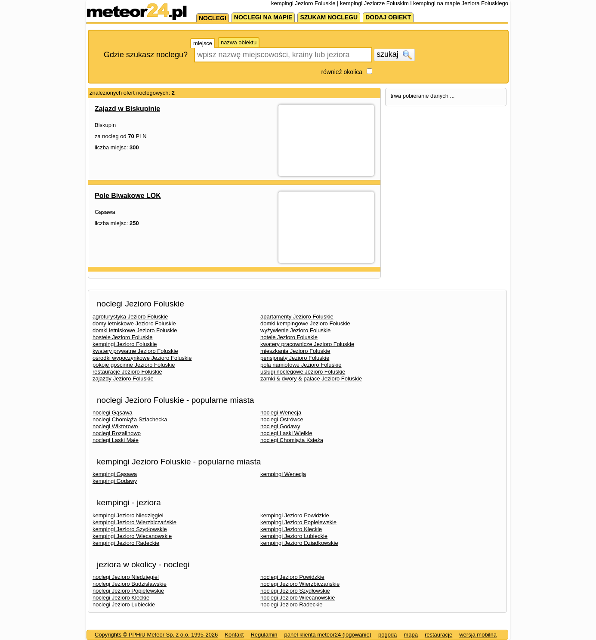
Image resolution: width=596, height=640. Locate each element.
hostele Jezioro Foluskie (122, 337)
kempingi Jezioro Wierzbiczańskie (134, 522)
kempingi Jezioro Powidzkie (294, 515)
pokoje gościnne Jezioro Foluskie (134, 365)
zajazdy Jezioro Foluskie (123, 378)
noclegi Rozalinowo (117, 433)
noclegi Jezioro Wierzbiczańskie (300, 584)
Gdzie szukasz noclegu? (146, 54)
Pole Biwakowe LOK (128, 195)
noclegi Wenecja (280, 412)
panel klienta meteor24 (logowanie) (327, 634)
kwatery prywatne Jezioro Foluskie (135, 351)
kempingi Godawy (115, 481)
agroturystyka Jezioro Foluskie (130, 316)
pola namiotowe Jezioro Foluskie (301, 365)
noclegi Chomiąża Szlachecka (130, 419)
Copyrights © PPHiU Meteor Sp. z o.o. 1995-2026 (156, 634)
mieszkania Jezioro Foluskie (295, 351)
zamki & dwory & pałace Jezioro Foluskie (311, 378)
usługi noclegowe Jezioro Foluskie (302, 371)
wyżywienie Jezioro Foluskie (295, 330)
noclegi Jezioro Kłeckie (121, 597)
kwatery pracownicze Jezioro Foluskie (307, 344)
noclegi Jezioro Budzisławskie (130, 584)
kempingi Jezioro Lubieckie (293, 536)
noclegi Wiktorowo (115, 426)
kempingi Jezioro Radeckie (126, 543)
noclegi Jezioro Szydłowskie (295, 590)
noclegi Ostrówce (281, 419)
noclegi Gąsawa (113, 412)
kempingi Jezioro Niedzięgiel (128, 515)
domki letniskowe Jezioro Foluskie (135, 330)
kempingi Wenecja (283, 474)
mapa (411, 634)
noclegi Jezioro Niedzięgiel (126, 577)
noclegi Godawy (280, 426)
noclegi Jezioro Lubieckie (124, 604)
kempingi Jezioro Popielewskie (298, 522)
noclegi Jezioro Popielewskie (128, 590)
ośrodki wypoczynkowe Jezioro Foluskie (142, 358)
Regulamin (263, 634)
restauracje (438, 634)
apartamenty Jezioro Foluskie (297, 316)
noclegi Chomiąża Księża (291, 440)
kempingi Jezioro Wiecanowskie (132, 536)
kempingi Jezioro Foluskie (125, 344)
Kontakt (234, 634)
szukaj (394, 54)
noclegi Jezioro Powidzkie (292, 577)
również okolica (341, 71)
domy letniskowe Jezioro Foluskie (134, 323)
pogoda (387, 634)
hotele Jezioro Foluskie (289, 337)
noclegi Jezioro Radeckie (291, 604)
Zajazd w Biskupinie (127, 108)
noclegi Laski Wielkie (286, 433)
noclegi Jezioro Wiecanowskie (297, 597)
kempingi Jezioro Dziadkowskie (299, 543)
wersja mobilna (478, 634)
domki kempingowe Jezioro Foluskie (305, 323)
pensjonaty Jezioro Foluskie (294, 358)
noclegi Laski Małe (116, 440)
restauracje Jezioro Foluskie (127, 371)
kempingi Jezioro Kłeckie (291, 529)
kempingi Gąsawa (115, 474)
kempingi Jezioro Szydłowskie (130, 529)
